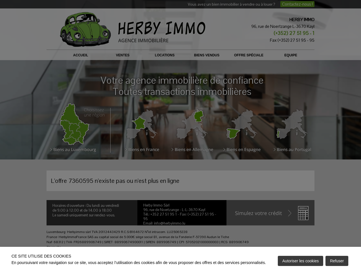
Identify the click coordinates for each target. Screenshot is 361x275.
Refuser (337, 261)
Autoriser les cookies (300, 261)
